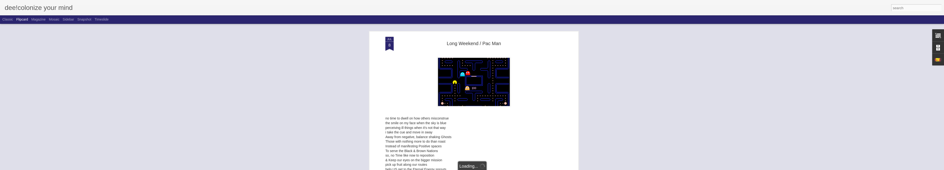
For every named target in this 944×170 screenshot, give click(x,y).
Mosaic (54, 19)
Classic (7, 19)
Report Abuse (501, 167)
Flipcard (22, 19)
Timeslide (102, 19)
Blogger (486, 167)
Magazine (38, 19)
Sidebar (68, 19)
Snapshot (84, 19)
